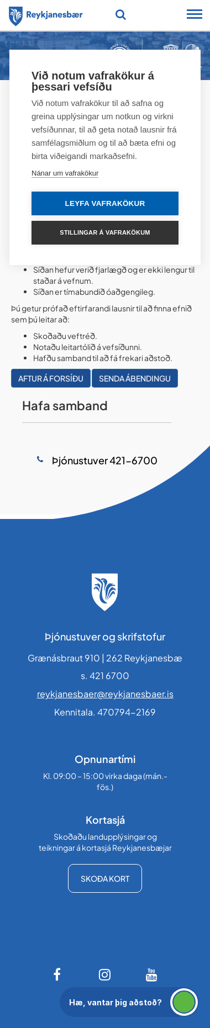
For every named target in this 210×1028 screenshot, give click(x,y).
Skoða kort (105, 878)
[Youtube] (152, 974)
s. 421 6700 (105, 675)
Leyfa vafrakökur (105, 203)
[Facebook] (58, 974)
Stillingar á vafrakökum (105, 232)
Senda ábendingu (135, 378)
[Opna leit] (121, 14)
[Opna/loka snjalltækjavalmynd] (194, 15)
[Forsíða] (46, 14)
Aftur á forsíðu (50, 378)
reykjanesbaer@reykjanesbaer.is (105, 694)
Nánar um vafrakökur (65, 173)
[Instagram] (105, 974)
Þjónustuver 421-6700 (104, 460)
